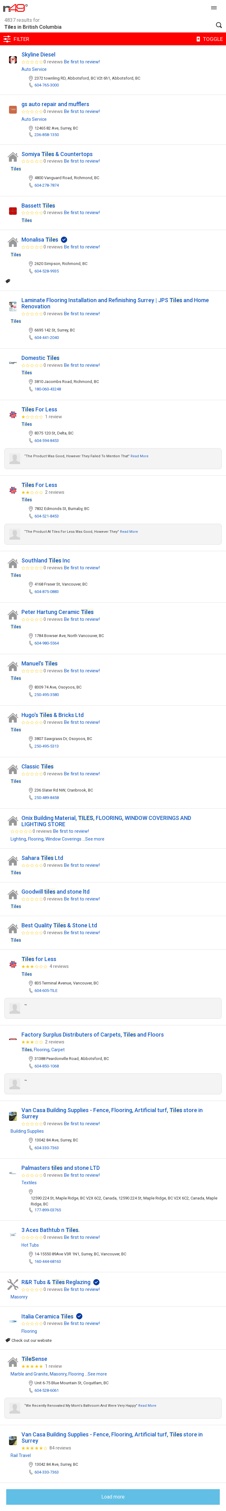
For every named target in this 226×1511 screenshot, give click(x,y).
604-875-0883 (47, 591)
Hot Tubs (30, 1245)
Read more (140, 456)
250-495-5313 (47, 746)
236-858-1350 (47, 134)
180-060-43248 (48, 389)
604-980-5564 (47, 643)
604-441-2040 (47, 337)
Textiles (29, 1182)
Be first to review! (82, 62)
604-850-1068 (47, 1066)
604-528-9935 (47, 271)
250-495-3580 (47, 694)
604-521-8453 (47, 516)
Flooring (36, 838)
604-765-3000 (47, 85)
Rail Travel (21, 1455)
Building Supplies (27, 1131)
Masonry (19, 1296)
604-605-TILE (46, 990)
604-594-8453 (47, 440)
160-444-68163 (48, 1261)
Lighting (18, 838)
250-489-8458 (47, 797)
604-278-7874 (47, 185)
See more (94, 838)
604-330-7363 (47, 1148)
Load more (113, 1497)
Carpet (58, 1049)
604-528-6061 (47, 1390)
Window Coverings (63, 838)
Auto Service (34, 69)
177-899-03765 (48, 1210)
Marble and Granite (29, 1373)
